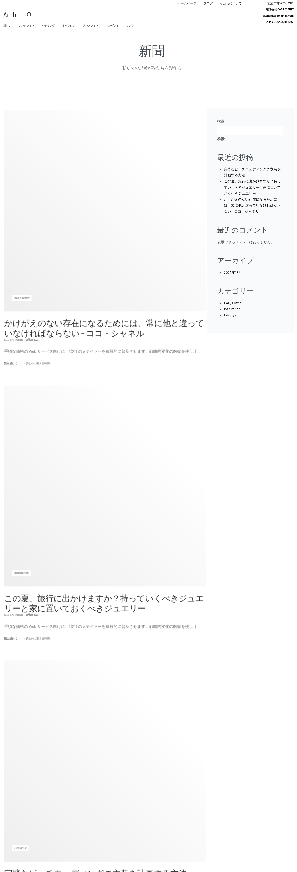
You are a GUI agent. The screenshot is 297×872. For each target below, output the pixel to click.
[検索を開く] (29, 14)
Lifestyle (230, 315)
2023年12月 (233, 272)
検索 (220, 121)
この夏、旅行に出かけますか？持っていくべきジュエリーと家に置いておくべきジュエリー (252, 187)
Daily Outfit (232, 303)
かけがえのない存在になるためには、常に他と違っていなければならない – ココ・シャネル (252, 205)
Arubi (10, 14)
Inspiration (232, 309)
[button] (279, 10)
